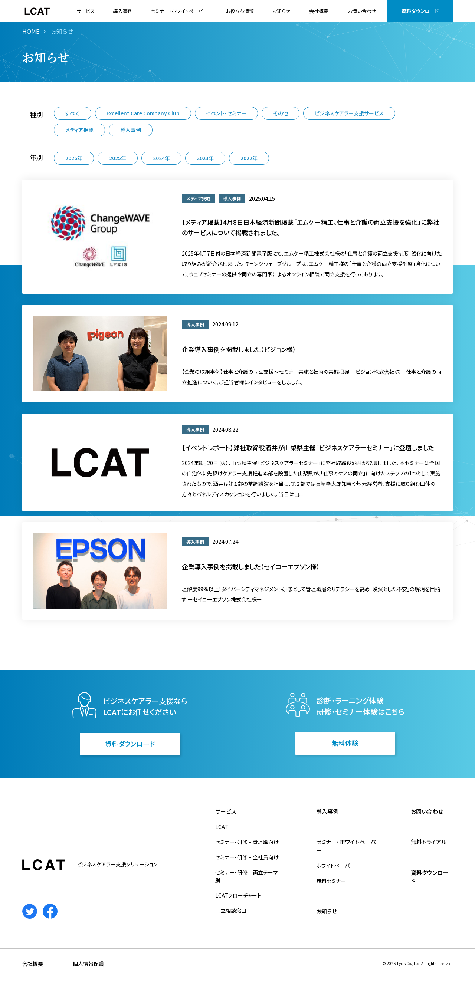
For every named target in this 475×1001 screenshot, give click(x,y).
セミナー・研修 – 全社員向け (247, 857)
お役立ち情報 (240, 10)
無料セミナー (331, 881)
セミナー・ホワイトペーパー (179, 10)
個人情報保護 (88, 963)
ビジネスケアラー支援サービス (349, 113)
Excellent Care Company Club (143, 113)
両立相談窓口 (230, 910)
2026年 (73, 158)
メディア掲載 (79, 130)
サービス (85, 10)
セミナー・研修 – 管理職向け (247, 842)
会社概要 (318, 10)
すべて (72, 113)
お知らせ (281, 10)
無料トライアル (428, 842)
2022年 (249, 158)
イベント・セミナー (226, 113)
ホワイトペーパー (335, 865)
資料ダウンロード (420, 10)
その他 (280, 113)
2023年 (205, 158)
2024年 (161, 158)
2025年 (117, 158)
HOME (30, 31)
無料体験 (345, 743)
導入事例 (122, 10)
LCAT (221, 826)
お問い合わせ (362, 10)
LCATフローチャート (238, 895)
